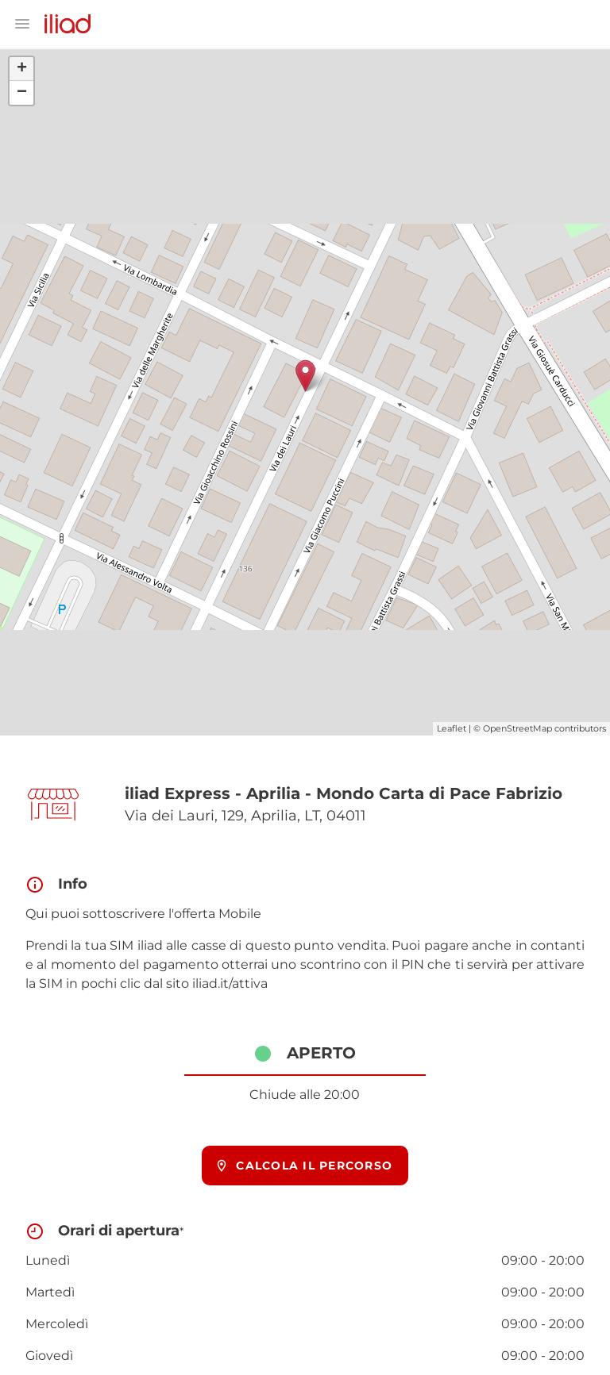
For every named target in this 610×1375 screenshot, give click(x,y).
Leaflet (451, 728)
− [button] (22, 93)
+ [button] (22, 69)
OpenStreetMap (517, 728)
